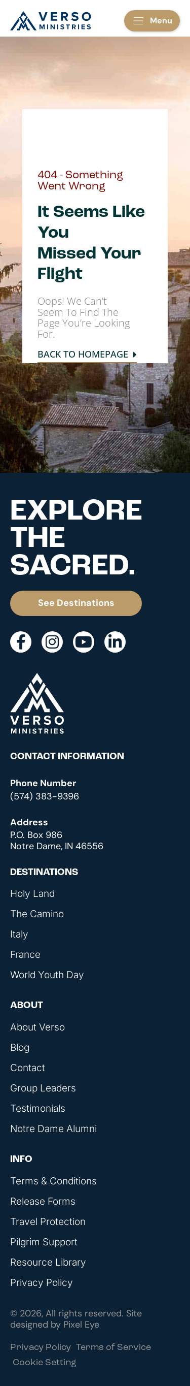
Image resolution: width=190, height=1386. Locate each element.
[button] (152, 20)
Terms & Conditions (53, 1181)
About (26, 1006)
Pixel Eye (81, 1324)
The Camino (37, 914)
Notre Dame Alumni (53, 1129)
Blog (19, 1048)
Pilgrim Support (44, 1242)
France (25, 955)
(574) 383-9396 (44, 796)
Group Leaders (43, 1088)
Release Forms (42, 1202)
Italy (19, 934)
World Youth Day (47, 975)
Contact (27, 1068)
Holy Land (32, 894)
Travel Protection (48, 1222)
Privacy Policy (41, 1283)
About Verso (37, 1027)
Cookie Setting (45, 1363)
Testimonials (37, 1109)
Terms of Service (113, 1347)
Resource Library (48, 1263)
